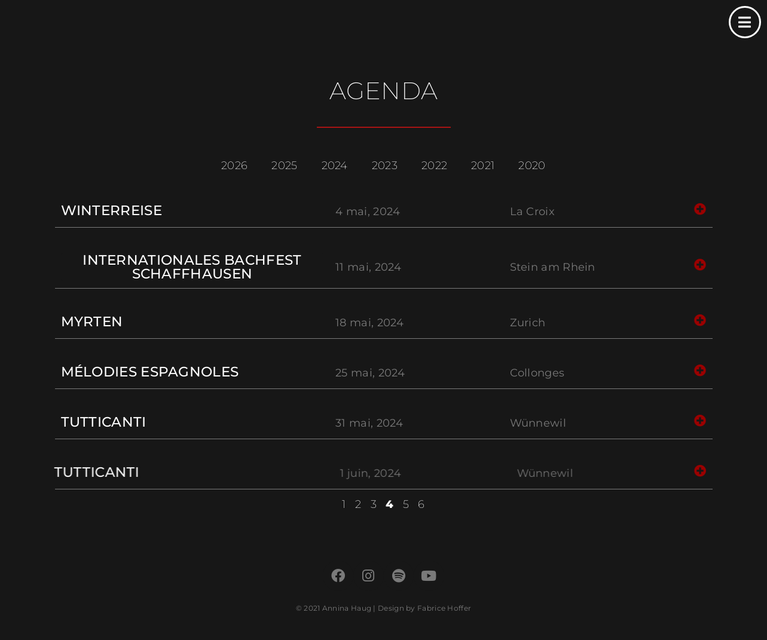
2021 (482, 165)
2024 (335, 165)
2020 (531, 165)
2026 (234, 165)
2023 (385, 165)
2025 (284, 165)
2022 (434, 165)
